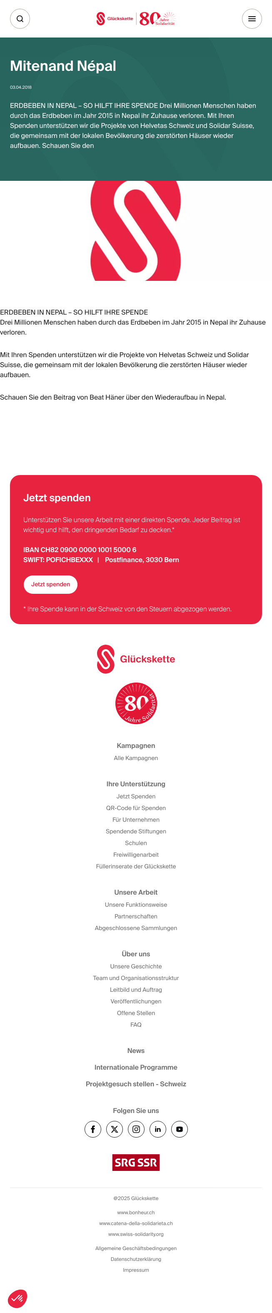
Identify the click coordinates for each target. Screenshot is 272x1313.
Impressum (136, 1270)
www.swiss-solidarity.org (136, 1234)
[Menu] (252, 19)
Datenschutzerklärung (136, 1259)
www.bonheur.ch (136, 1212)
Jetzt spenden (50, 584)
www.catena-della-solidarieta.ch (136, 1223)
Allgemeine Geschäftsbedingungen (136, 1248)
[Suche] (20, 19)
